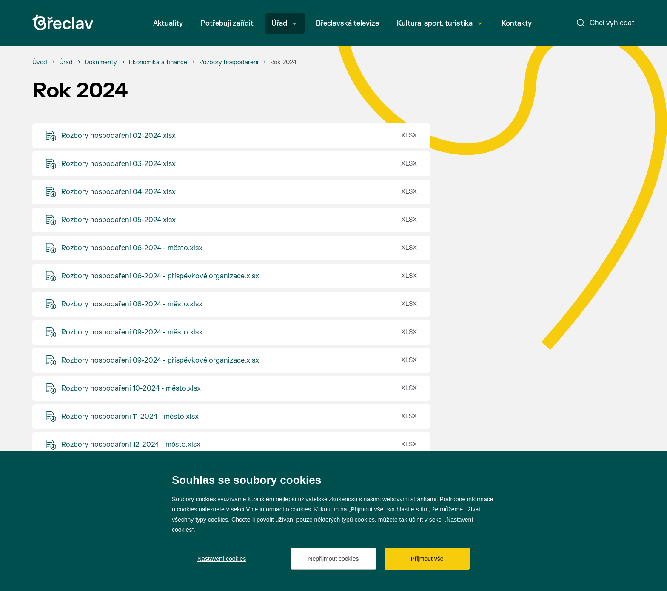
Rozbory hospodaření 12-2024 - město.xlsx (130, 444)
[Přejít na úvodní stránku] (62, 22)
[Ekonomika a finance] (158, 62)
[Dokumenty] (101, 62)
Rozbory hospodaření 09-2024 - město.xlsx (131, 332)
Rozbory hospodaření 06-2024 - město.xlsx (131, 248)
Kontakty (517, 23)
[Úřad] (66, 62)
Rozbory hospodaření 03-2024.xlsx (118, 164)
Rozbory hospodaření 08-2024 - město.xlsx (131, 304)
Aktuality (168, 23)
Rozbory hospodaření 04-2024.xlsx (118, 192)
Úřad (283, 23)
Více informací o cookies (278, 509)
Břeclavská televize (347, 23)
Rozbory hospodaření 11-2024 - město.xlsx (130, 416)
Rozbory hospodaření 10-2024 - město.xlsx (131, 388)
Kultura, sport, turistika (439, 23)
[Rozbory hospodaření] (228, 62)
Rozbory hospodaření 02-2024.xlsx (118, 135)
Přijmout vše (426, 558)
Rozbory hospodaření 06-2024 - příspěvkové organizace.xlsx (160, 276)
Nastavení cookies (221, 558)
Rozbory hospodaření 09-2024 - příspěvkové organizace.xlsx (160, 360)
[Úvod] (39, 62)
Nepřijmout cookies (333, 558)
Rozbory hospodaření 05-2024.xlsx (118, 220)
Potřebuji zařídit (227, 23)
